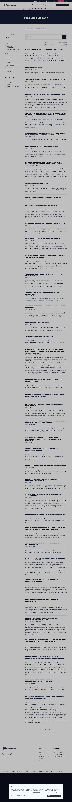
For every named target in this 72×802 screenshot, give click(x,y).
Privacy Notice (36, 792)
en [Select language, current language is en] (12, 795)
